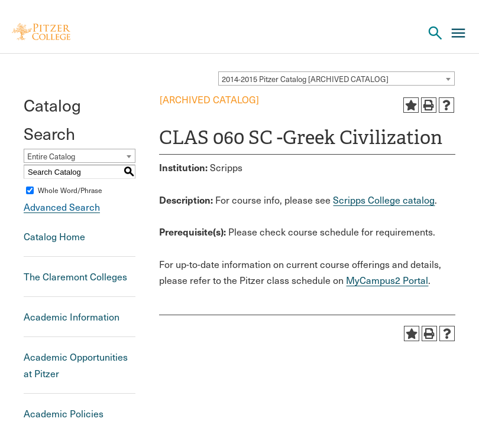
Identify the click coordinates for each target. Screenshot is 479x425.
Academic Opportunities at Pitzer (76, 365)
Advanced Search (62, 207)
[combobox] (336, 78)
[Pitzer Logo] (41, 32)
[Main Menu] (458, 33)
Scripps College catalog (384, 200)
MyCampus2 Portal (387, 280)
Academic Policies (63, 413)
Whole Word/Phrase (70, 190)
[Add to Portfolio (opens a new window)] (411, 105)
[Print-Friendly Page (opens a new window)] (428, 105)
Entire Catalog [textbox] (51, 156)
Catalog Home (54, 236)
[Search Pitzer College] (435, 33)
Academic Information (71, 316)
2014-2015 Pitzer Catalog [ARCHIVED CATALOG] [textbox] (305, 79)
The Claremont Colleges (75, 276)
